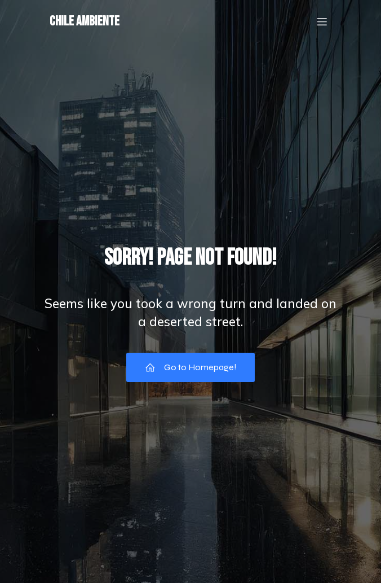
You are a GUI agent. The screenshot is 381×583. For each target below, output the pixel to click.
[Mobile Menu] (321, 21)
